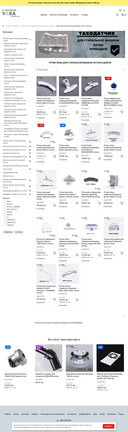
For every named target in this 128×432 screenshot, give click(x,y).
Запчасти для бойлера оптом (14, 150)
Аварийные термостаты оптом (14, 194)
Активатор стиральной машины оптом (16, 136)
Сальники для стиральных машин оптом (14, 59)
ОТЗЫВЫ (84, 15)
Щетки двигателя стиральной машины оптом (15, 116)
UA (124, 10)
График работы (85, 414)
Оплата (16, 414)
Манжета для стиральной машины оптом (14, 71)
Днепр (102, 414)
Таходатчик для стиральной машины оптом (15, 111)
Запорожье (111, 414)
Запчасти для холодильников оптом (14, 142)
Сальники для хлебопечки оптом (15, 166)
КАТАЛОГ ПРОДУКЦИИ (58, 15)
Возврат (35, 414)
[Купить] (54, 112)
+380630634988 (9, 10)
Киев (95, 414)
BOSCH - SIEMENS (13, 207)
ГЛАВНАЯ (43, 15)
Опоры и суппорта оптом (13, 55)
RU (120, 10)
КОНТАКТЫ (74, 15)
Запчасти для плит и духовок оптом (14, 161)
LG (8, 217)
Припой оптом (8, 176)
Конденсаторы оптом (11, 153)
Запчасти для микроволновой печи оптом (14, 180)
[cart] (122, 15)
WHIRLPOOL (11, 222)
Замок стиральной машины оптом (14, 65)
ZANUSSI (10, 225)
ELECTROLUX (12, 209)
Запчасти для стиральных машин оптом (15, 40)
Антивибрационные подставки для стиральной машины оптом (16, 130)
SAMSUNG (11, 220)
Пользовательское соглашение (53, 414)
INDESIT (10, 215)
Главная (7, 414)
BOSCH (9, 204)
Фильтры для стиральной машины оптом (14, 88)
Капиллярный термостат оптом (15, 191)
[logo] (11, 14)
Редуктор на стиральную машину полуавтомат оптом (15, 99)
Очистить (18, 232)
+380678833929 (64, 420)
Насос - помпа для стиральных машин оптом (15, 76)
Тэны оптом (7, 169)
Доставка (25, 414)
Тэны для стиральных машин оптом (15, 82)
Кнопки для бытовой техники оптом (14, 186)
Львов (121, 414)
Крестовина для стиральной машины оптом (15, 50)
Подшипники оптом (10, 172)
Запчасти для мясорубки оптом (15, 157)
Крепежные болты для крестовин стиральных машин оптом (15, 123)
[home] (3, 26)
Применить (8, 232)
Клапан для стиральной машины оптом (13, 93)
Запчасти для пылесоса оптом (14, 146)
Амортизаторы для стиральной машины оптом (16, 45)
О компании (71, 414)
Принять (109, 426)
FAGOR (9, 212)
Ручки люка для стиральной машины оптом (14, 105)
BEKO (9, 201)
